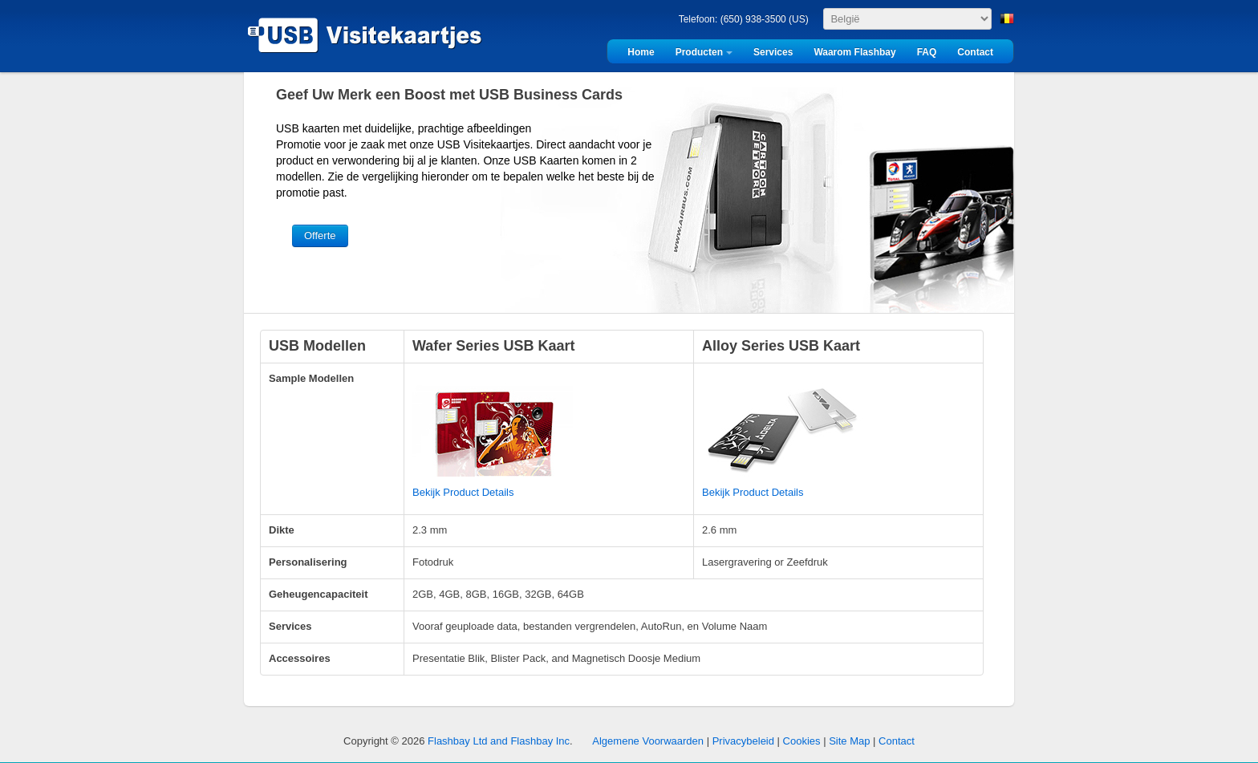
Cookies (802, 741)
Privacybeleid (743, 741)
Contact (975, 52)
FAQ (927, 52)
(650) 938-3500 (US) (764, 19)
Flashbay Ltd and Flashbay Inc (499, 741)
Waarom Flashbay (854, 52)
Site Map (849, 741)
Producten (699, 52)
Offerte (320, 235)
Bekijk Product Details (462, 492)
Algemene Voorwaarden (648, 741)
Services (773, 52)
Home (640, 52)
